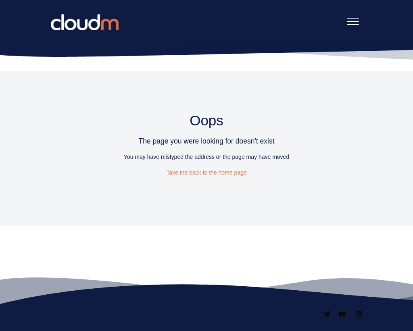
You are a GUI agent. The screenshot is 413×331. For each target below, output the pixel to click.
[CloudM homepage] (85, 22)
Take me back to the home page (206, 172)
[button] (353, 21)
